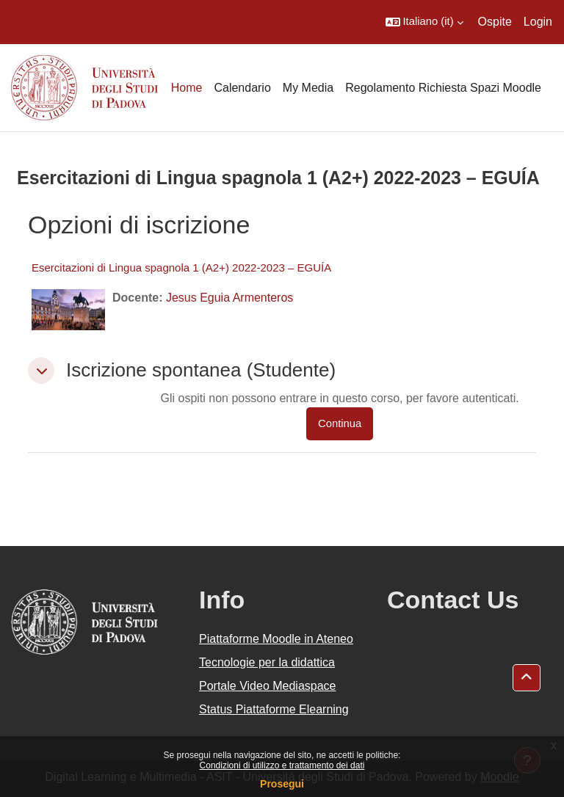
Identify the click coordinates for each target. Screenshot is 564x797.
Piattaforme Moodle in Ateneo (276, 639)
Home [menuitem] (187, 87)
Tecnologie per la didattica (267, 662)
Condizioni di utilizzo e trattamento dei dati (282, 765)
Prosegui (282, 784)
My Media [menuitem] (308, 87)
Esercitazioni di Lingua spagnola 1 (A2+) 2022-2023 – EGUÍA (181, 267)
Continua (339, 423)
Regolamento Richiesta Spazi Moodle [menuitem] (443, 87)
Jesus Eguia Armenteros (229, 297)
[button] (424, 22)
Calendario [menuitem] (242, 87)
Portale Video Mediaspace (267, 686)
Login (538, 21)
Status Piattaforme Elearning (274, 709)
